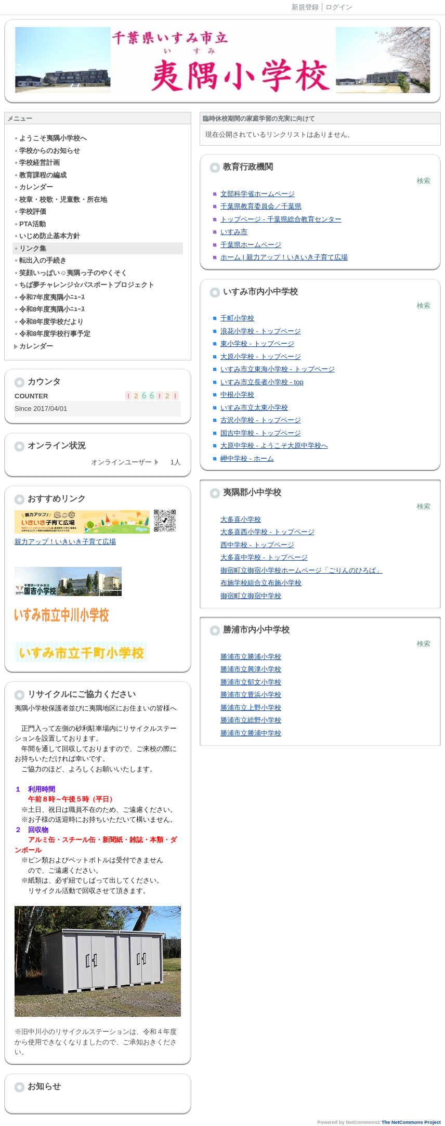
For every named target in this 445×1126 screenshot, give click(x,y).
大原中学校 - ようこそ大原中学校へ (274, 445)
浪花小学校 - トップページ (260, 331)
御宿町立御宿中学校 (250, 596)
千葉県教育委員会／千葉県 (261, 206)
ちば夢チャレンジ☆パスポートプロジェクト (84, 285)
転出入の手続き (40, 260)
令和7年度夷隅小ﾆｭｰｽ (49, 297)
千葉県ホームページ (250, 245)
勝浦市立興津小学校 (250, 669)
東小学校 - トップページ (257, 343)
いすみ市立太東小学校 (254, 407)
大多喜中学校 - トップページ (264, 557)
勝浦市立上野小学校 (250, 707)
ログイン (338, 7)
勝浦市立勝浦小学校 (250, 657)
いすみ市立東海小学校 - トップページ (277, 369)
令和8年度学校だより (49, 322)
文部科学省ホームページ (257, 194)
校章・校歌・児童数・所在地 (60, 199)
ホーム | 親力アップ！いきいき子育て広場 (284, 257)
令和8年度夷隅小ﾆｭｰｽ (49, 309)
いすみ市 (233, 232)
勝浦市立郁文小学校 (250, 682)
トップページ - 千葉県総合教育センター (281, 219)
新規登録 (305, 7)
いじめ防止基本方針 (47, 236)
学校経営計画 (37, 162)
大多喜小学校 (240, 519)
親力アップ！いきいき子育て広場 (65, 542)
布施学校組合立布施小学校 (261, 583)
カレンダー (33, 187)
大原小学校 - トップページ (260, 356)
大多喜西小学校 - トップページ (267, 532)
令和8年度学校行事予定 (52, 334)
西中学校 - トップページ (257, 545)
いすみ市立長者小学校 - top (262, 382)
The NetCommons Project (411, 1122)
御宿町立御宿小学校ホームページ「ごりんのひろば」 (301, 570)
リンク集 (30, 248)
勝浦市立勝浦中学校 (250, 733)
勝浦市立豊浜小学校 (250, 694)
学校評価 (30, 211)
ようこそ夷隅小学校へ (50, 138)
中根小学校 (237, 394)
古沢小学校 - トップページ (260, 420)
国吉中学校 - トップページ (260, 433)
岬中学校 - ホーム (247, 458)
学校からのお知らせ (47, 150)
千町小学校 (237, 318)
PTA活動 (30, 224)
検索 (423, 181)
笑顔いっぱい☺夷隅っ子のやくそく (70, 273)
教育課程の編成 (40, 175)
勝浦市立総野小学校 (250, 720)
